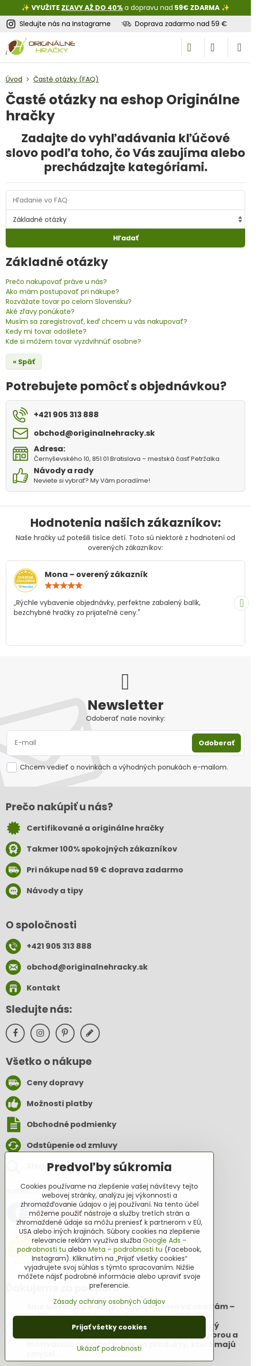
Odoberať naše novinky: (125, 718)
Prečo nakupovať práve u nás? (56, 281)
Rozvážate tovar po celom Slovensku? (69, 301)
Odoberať (216, 743)
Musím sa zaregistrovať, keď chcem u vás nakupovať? (96, 321)
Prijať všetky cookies (109, 1327)
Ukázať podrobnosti (109, 1348)
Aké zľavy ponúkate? (40, 311)
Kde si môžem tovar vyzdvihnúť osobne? (73, 341)
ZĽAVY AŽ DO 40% (92, 7)
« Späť (24, 362)
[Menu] (239, 47)
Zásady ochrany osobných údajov (109, 1301)
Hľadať (125, 238)
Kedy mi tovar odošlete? (46, 331)
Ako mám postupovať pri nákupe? (62, 291)
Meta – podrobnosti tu (125, 1249)
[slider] (64, 585)
